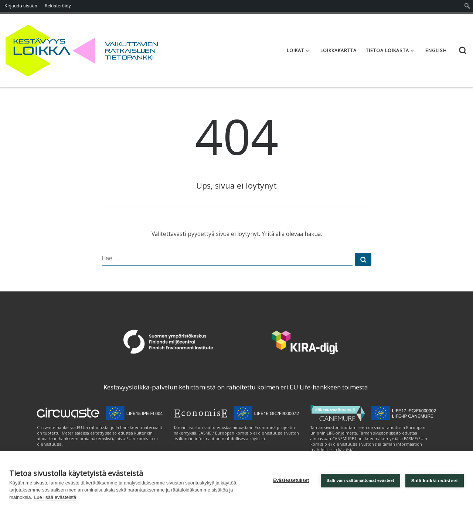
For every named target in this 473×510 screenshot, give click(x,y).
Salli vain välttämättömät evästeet (360, 480)
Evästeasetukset (291, 480)
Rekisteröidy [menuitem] (58, 6)
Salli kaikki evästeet (434, 480)
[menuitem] (467, 6)
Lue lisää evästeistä (55, 497)
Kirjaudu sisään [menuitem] (20, 6)
